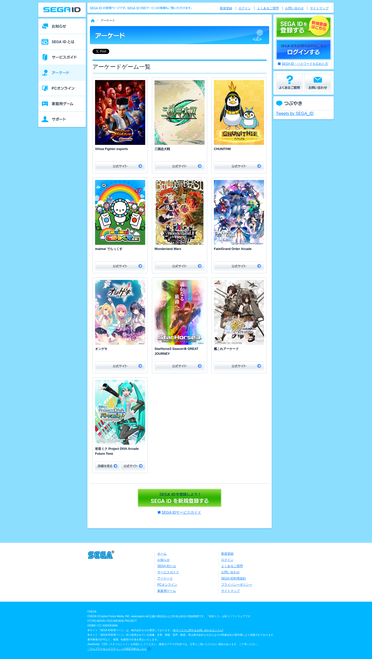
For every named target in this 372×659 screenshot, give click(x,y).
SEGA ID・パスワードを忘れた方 (305, 64)
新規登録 (226, 8)
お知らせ (163, 560)
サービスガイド (168, 572)
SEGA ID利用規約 (233, 578)
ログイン (244, 8)
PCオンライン (167, 584)
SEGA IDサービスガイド (181, 512)
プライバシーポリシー (236, 584)
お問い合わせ (294, 8)
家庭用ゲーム (166, 591)
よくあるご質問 (268, 8)
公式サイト (120, 166)
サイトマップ (319, 8)
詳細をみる (107, 465)
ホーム (162, 553)
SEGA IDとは (166, 566)
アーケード (165, 578)
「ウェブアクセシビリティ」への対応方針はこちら (117, 648)
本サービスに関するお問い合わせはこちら (197, 630)
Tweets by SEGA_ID (295, 113)
